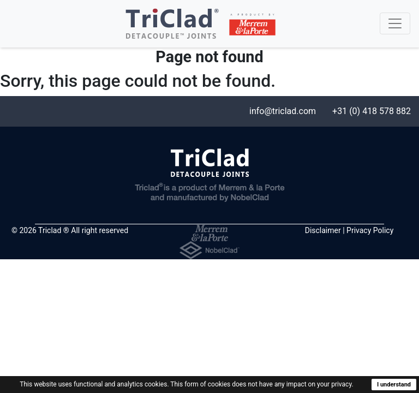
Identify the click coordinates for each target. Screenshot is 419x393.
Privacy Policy (369, 230)
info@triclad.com (282, 111)
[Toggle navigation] (395, 23)
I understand (394, 384)
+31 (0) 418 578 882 (371, 111)
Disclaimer (323, 230)
